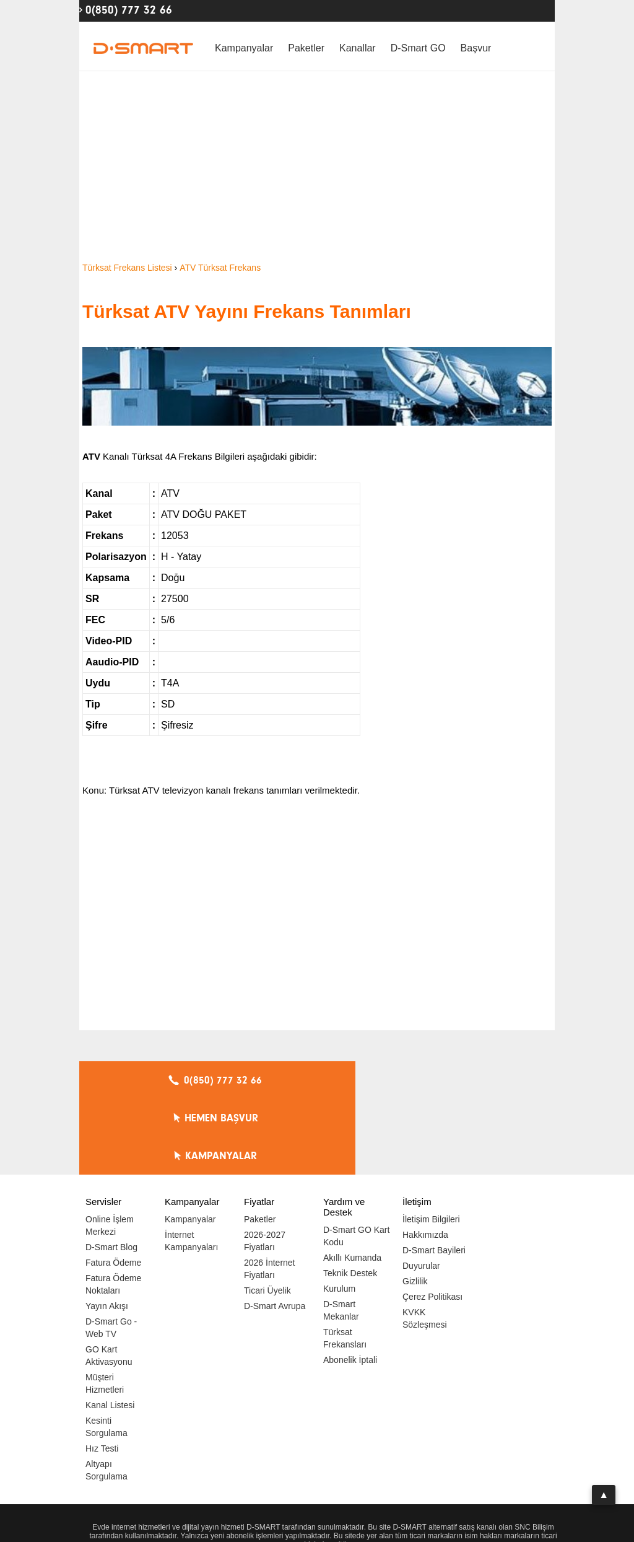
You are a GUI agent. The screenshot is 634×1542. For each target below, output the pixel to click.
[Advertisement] (317, 167)
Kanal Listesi (109, 1329)
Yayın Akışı (106, 1230)
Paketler (306, 48)
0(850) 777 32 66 (128, 10)
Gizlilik (414, 1206)
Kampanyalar (244, 48)
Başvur (476, 48)
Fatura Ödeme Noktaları (113, 1209)
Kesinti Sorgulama (106, 1351)
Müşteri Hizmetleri (104, 1308)
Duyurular (421, 1190)
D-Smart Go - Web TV (111, 1252)
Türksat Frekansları (345, 1262)
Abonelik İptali (350, 1284)
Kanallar (357, 48)
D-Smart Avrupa (274, 1230)
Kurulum (339, 1213)
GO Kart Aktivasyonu (108, 1280)
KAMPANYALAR (479, 1080)
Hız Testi (101, 1373)
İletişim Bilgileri (431, 1144)
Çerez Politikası (432, 1221)
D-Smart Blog (111, 1171)
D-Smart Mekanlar (341, 1235)
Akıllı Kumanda (352, 1182)
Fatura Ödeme (113, 1187)
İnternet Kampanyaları (191, 1165)
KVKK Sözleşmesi (424, 1243)
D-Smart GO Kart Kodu (356, 1160)
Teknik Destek (350, 1197)
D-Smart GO (418, 48)
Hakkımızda (425, 1159)
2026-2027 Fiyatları (264, 1165)
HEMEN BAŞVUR (320, 1080)
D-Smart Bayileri (434, 1175)
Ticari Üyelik (267, 1215)
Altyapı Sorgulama (106, 1394)
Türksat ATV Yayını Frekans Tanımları (246, 311)
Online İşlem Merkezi (109, 1150)
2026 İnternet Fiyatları (269, 1193)
